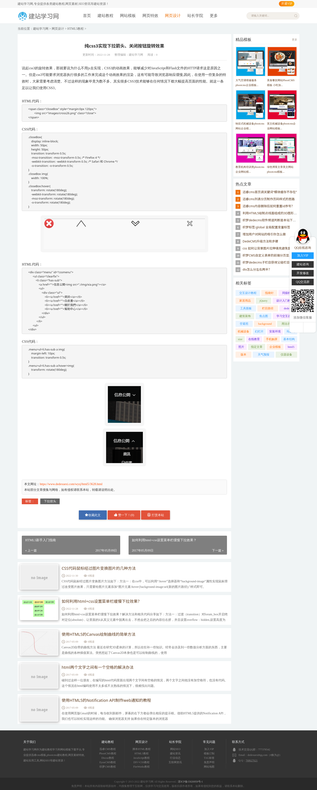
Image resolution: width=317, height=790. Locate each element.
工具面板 (246, 308)
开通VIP (286, 3)
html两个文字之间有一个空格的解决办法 (98, 667)
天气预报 (263, 354)
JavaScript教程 (141, 757)
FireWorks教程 (141, 766)
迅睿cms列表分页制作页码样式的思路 (269, 199)
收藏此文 (93, 515)
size (240, 339)
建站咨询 (303, 264)
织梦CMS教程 (108, 766)
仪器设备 (286, 354)
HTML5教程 (75, 28)
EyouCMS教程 (108, 762)
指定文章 (256, 346)
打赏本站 (155, 515)
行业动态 (175, 757)
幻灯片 (259, 331)
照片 (241, 346)
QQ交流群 (303, 282)
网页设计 (173, 15)
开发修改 (303, 273)
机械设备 (243, 331)
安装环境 (275, 331)
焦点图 (263, 316)
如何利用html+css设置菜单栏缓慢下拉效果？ (102, 601)
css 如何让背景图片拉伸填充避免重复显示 (271, 248)
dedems (288, 308)
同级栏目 (288, 293)
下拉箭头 (50, 501)
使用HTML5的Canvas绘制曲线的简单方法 (99, 634)
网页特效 (150, 15)
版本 (243, 354)
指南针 (269, 293)
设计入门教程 (284, 300)
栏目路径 (267, 308)
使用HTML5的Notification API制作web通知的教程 (106, 700)
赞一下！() (124, 515)
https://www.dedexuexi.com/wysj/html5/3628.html (71, 484)
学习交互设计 (285, 316)
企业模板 (275, 346)
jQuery (263, 300)
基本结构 (289, 339)
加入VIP (209, 749)
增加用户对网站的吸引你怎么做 (264, 234)
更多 (214, 15)
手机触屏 (271, 339)
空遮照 (244, 323)
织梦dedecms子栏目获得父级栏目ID (268, 262)
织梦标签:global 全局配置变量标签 (266, 227)
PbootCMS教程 (107, 753)
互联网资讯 (175, 762)
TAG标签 (209, 757)
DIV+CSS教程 (141, 762)
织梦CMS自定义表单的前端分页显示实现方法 (273, 255)
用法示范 (287, 323)
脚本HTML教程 (142, 749)
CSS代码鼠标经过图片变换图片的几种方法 (99, 568)
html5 (291, 346)
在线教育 (254, 339)
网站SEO (175, 749)
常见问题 (209, 742)
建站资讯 (175, 753)
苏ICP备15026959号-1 (190, 781)
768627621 (252, 760)
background (265, 323)
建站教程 (105, 15)
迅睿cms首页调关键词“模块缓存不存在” (270, 192)
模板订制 (209, 753)
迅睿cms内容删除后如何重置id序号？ (268, 206)
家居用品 (245, 300)
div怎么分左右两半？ (257, 269)
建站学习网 (40, 28)
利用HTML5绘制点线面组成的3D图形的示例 (273, 213)
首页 (87, 15)
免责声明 (209, 762)
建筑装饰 (245, 316)
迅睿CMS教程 (108, 749)
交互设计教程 (247, 293)
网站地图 (209, 766)
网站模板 (128, 15)
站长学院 (195, 15)
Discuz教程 (107, 757)
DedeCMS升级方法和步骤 (260, 241)
